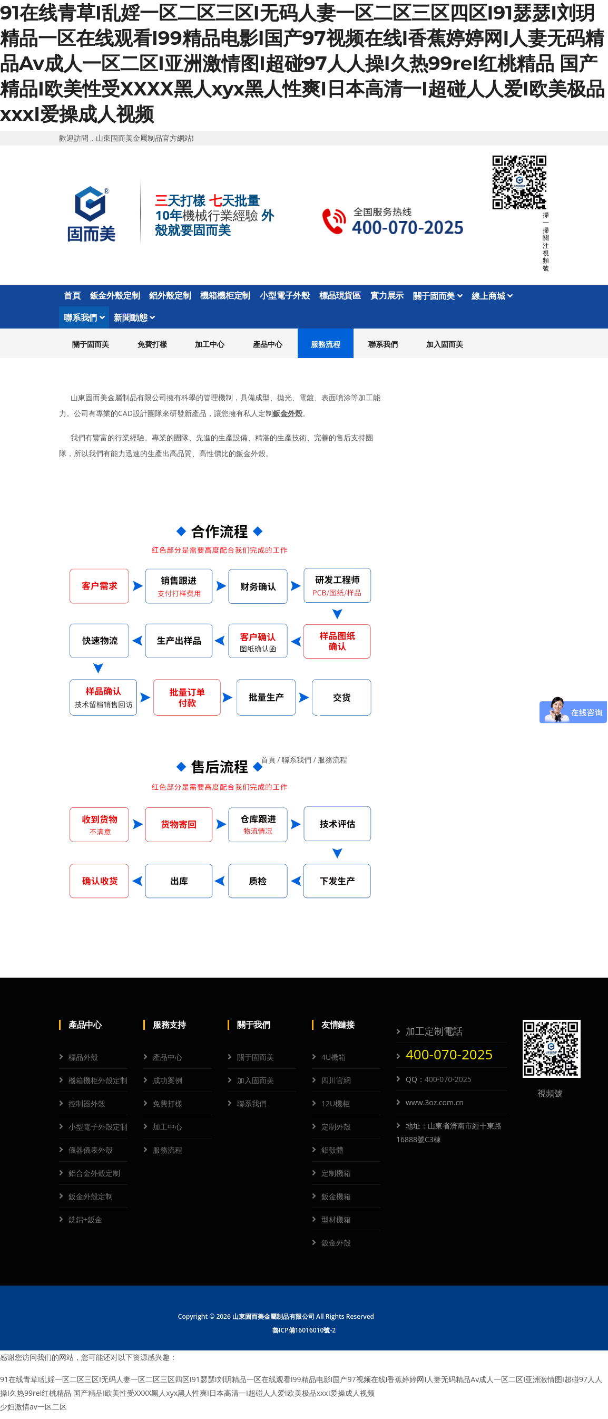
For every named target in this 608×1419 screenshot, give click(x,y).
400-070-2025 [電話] (449, 1059)
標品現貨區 (340, 297)
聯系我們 (84, 321)
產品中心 (267, 349)
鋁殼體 (332, 1155)
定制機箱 (336, 1178)
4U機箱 (333, 1062)
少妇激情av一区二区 (33, 1412)
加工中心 (209, 349)
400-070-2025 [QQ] (448, 1084)
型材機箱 (336, 1225)
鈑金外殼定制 (115, 297)
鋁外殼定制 (170, 297)
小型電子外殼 (285, 297)
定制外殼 (336, 1132)
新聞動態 (134, 321)
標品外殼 (83, 1062)
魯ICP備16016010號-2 (304, 1335)
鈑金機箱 (336, 1201)
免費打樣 (152, 349)
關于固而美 (437, 297)
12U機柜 (335, 1109)
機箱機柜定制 (225, 297)
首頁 (72, 297)
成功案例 (167, 1085)
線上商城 (492, 297)
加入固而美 (444, 349)
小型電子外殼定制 (98, 1132)
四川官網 (336, 1085)
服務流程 (325, 349)
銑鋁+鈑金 (85, 1225)
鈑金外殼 (287, 418)
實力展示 (387, 297)
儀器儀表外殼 (90, 1155)
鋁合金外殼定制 (94, 1178)
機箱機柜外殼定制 (98, 1085)
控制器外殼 (86, 1109)
